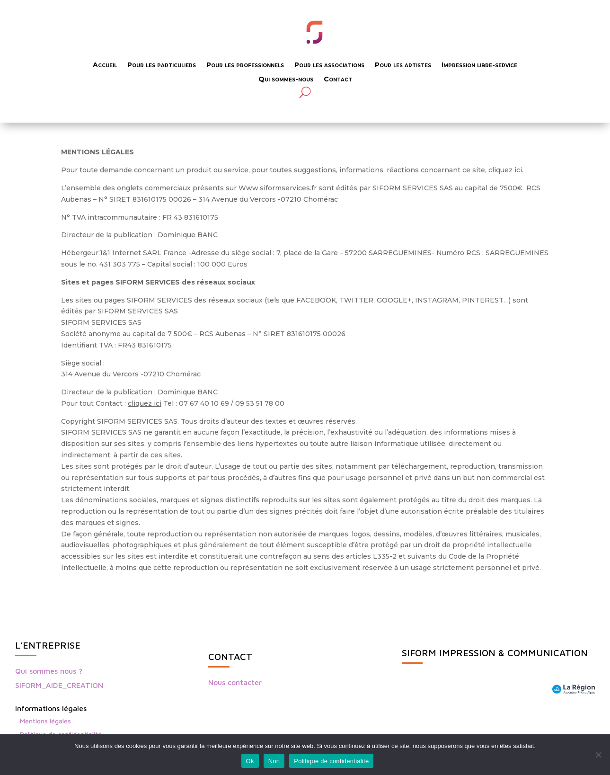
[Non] (598, 754)
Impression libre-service (479, 65)
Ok (250, 761)
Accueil (105, 65)
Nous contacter (235, 682)
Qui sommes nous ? (48, 671)
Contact (338, 79)
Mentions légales (45, 721)
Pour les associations (329, 65)
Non (274, 761)
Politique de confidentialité (331, 761)
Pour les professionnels (245, 65)
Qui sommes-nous (285, 79)
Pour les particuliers (161, 65)
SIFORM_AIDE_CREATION (59, 685)
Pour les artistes (403, 65)
